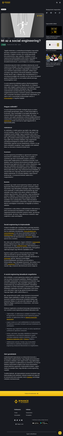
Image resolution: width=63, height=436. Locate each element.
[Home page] (6, 3)
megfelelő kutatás (22, 245)
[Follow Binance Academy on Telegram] (19, 420)
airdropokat (7, 258)
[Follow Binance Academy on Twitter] (17, 420)
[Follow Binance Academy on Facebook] (15, 420)
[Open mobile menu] (59, 2)
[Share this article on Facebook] (51, 13)
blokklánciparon (8, 235)
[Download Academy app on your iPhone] (35, 423)
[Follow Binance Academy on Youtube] (21, 420)
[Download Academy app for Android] (44, 423)
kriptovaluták (36, 242)
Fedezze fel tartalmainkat (31, 393)
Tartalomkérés (29, 412)
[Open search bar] (56, 2)
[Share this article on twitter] (47, 13)
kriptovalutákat (8, 98)
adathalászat (7, 120)
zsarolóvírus (11, 264)
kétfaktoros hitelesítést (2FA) (15, 339)
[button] (60, 2)
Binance (26, 339)
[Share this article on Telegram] (55, 13)
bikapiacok (29, 236)
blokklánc (29, 377)
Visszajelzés (29, 415)
